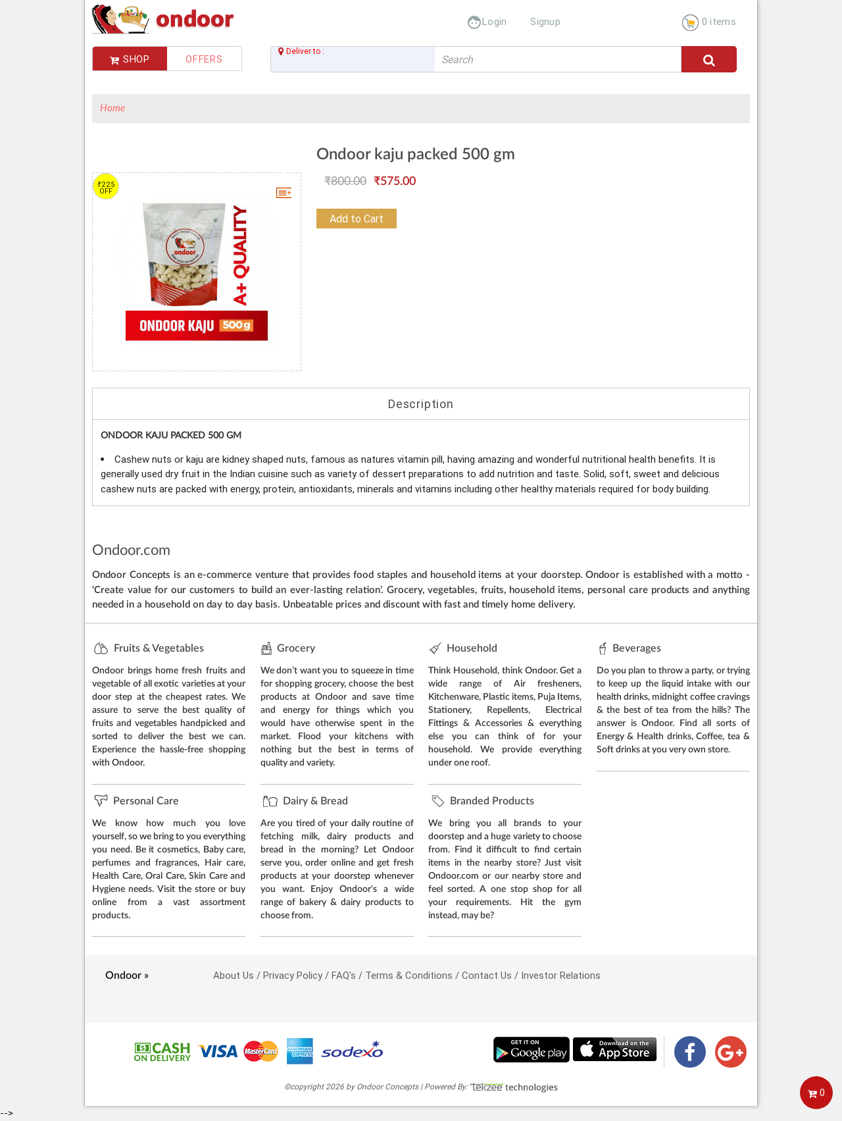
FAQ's (344, 975)
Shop (130, 59)
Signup (545, 21)
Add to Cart (357, 218)
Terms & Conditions (409, 975)
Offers (204, 59)
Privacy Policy (292, 975)
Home (112, 108)
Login (486, 21)
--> (421, 559)
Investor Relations (561, 975)
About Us (233, 975)
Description (421, 403)
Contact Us (487, 975)
